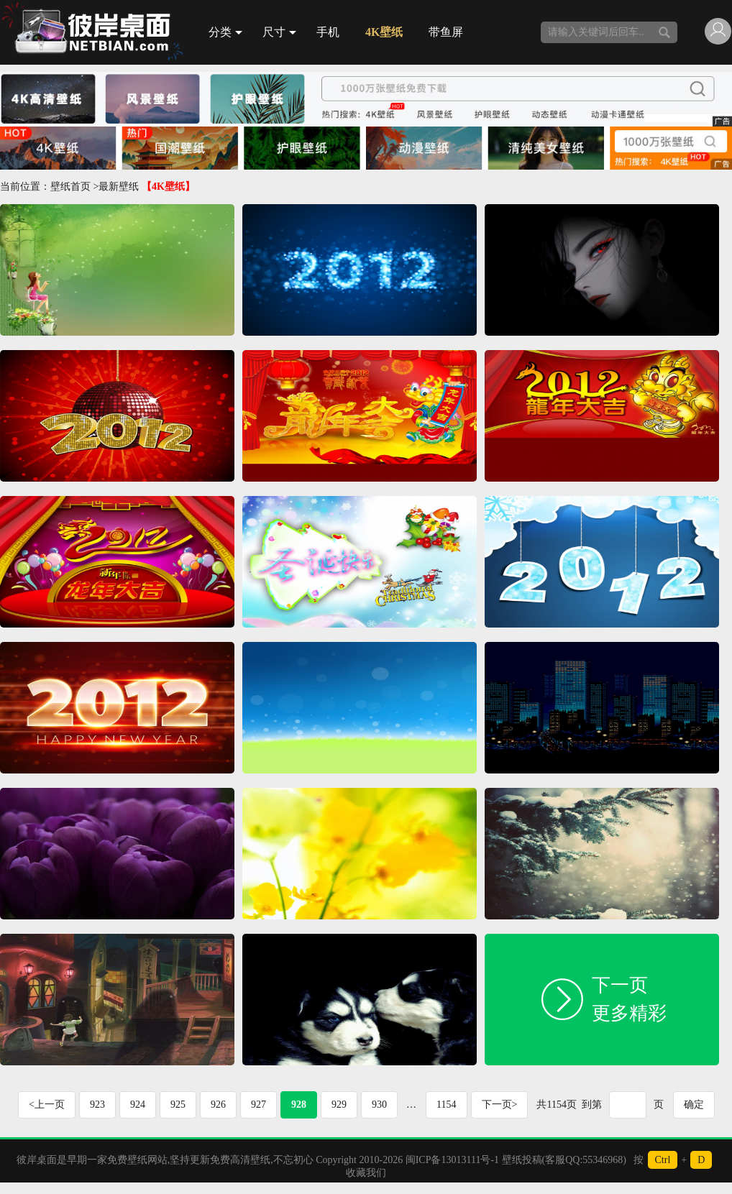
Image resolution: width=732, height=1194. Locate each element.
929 (339, 1104)
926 (218, 1104)
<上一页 (47, 1104)
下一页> (500, 1104)
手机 (327, 32)
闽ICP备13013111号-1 (452, 1159)
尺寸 (279, 32)
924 (137, 1104)
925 (178, 1104)
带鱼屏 (446, 32)
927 (258, 1104)
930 (379, 1104)
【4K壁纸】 (168, 186)
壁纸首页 (70, 186)
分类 (225, 32)
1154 (446, 1104)
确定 (694, 1104)
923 (97, 1104)
